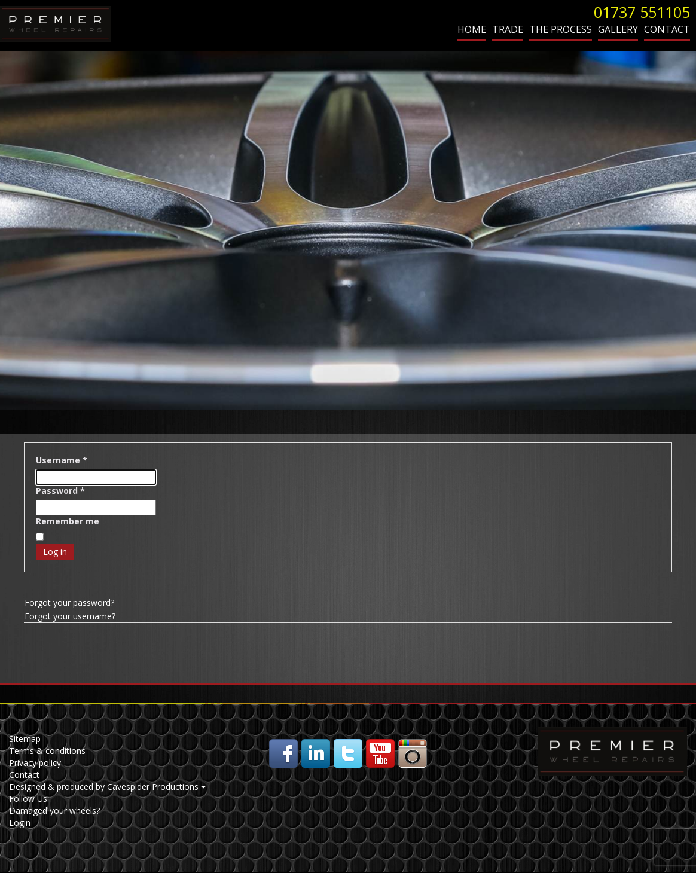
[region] (348, 230)
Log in (55, 551)
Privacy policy (35, 762)
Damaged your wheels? (54, 810)
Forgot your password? (69, 602)
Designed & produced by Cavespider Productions (107, 786)
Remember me (67, 521)
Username (61, 460)
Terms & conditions (47, 750)
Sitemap (25, 738)
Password (60, 490)
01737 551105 (642, 12)
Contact (667, 29)
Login (19, 822)
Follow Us (28, 798)
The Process (560, 29)
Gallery (618, 29)
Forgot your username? (70, 616)
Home (471, 29)
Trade (507, 29)
